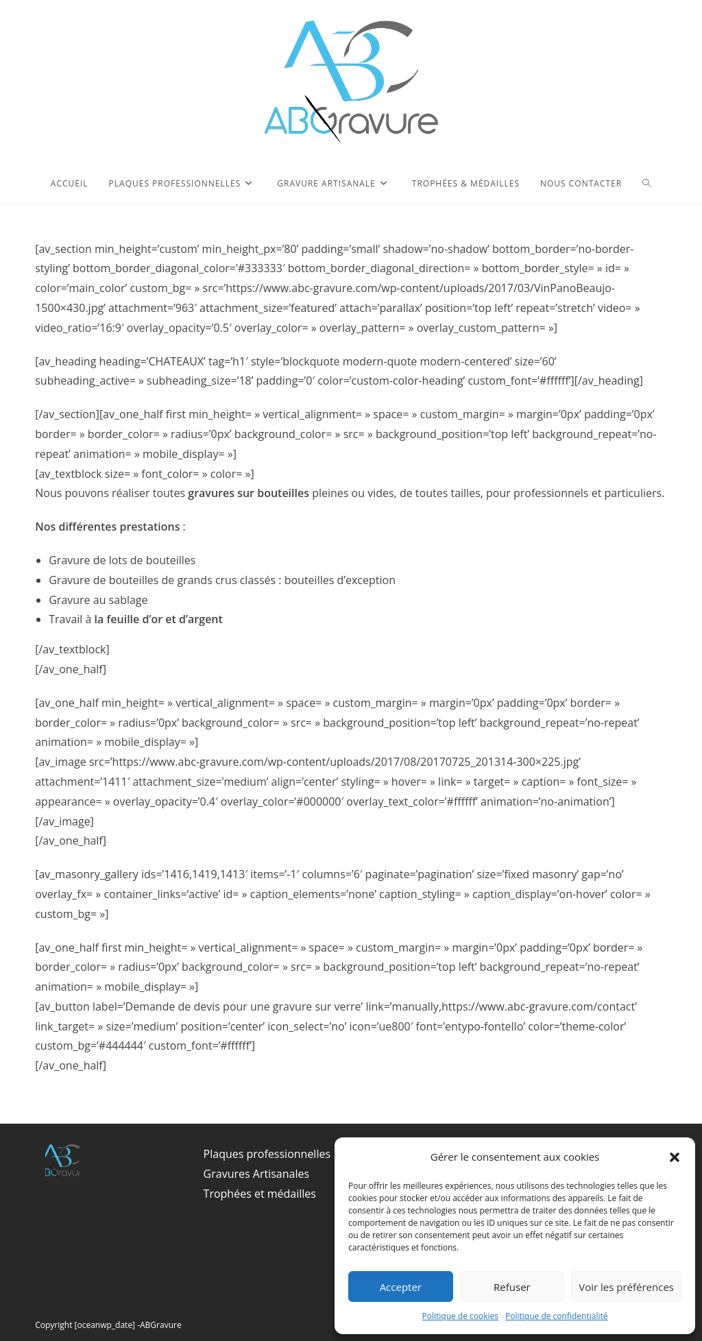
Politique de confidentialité (556, 1316)
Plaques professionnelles (267, 1153)
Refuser (512, 1287)
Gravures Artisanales (256, 1173)
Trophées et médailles (260, 1193)
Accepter (401, 1287)
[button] (674, 1157)
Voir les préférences (626, 1287)
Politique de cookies (460, 1316)
